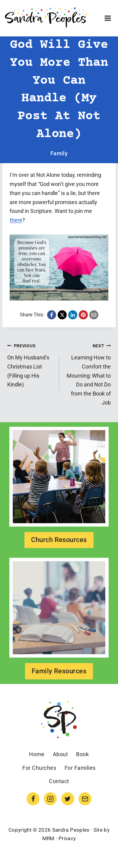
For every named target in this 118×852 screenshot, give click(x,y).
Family (59, 153)
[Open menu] (107, 18)
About (60, 754)
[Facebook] (33, 798)
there (16, 220)
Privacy (67, 838)
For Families (80, 768)
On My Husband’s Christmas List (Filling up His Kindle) (30, 364)
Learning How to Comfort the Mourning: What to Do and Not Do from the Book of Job (88, 373)
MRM (48, 838)
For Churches (39, 768)
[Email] (84, 798)
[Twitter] (67, 798)
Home (36, 754)
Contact (59, 781)
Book (82, 754)
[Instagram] (50, 798)
